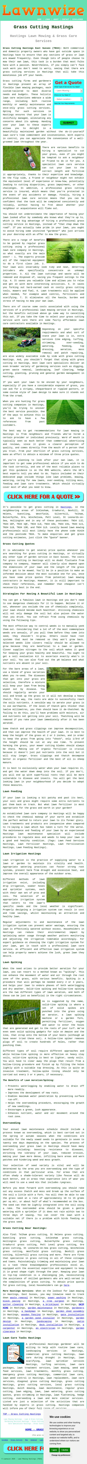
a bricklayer (51, 1304)
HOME (39, 19)
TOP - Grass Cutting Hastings (22, 1414)
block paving (11, 1301)
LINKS (47, 19)
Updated (33, 1440)
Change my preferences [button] (61, 1455)
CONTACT (65, 19)
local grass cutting (69, 1384)
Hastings (66, 507)
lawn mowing (76, 527)
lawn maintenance (30, 834)
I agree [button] (54, 1450)
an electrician (45, 1328)
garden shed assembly (70, 1311)
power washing (57, 1297)
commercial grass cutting (43, 1354)
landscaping (44, 1321)
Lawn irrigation (13, 860)
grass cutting (12, 72)
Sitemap (5, 1440)
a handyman (29, 1311)
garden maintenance (40, 1308)
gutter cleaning (13, 1304)
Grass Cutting (16, 1440)
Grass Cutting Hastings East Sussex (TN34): (32, 48)
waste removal (19, 1297)
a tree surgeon (53, 1301)
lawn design (39, 392)
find (13, 1234)
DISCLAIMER (77, 19)
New (26, 1440)
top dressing (45, 1068)
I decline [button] (64, 1450)
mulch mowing (26, 1388)
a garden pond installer (38, 1318)
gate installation (72, 1314)
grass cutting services (34, 108)
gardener (66, 1344)
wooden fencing (31, 1314)
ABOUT (56, 19)
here (66, 1285)
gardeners (78, 1308)
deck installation (51, 1325)
